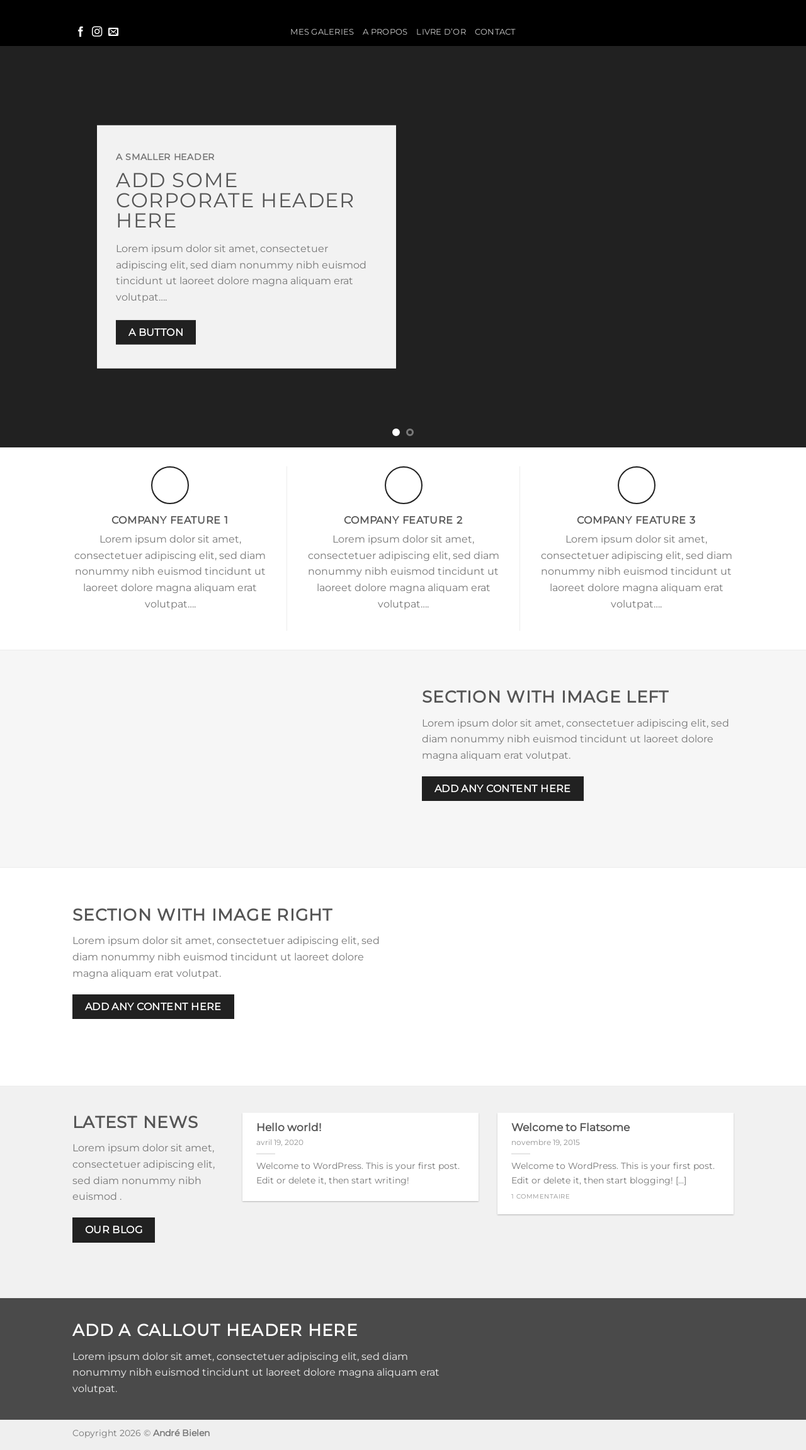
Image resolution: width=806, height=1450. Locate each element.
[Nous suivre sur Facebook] (81, 32)
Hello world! (288, 1127)
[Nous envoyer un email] (113, 32)
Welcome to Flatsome (570, 1127)
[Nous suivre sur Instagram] (97, 32)
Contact (495, 32)
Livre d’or (441, 32)
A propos (385, 32)
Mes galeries (322, 32)
